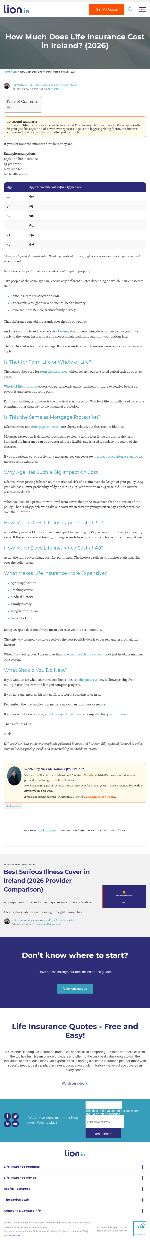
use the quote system (88, 679)
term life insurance (53, 371)
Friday (16, 1235)
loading (63, 331)
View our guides (75, 988)
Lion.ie (89, 775)
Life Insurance (53, 88)
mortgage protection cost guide (116, 456)
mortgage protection (46, 426)
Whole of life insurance (21, 386)
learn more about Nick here (100, 797)
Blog (15, 71)
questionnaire (116, 714)
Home (7, 71)
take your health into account (83, 654)
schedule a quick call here (63, 714)
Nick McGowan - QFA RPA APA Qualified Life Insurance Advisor (44, 84)
